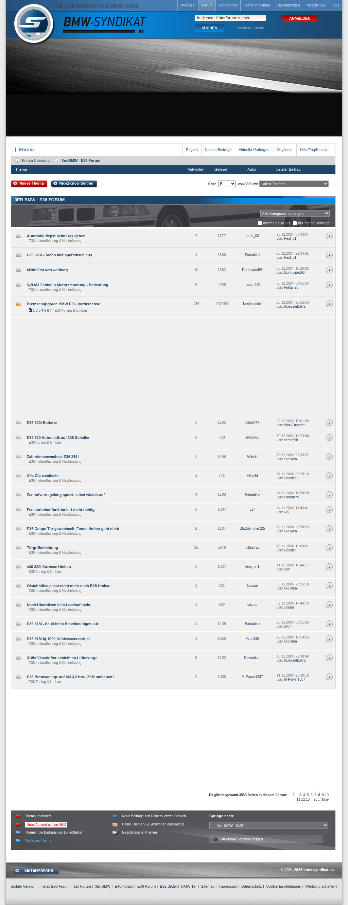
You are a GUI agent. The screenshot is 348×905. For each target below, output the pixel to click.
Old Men (290, 459)
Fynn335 (252, 639)
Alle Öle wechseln (43, 476)
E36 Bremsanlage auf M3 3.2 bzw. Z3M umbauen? (71, 677)
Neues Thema (31, 183)
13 (308, 799)
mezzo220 (252, 285)
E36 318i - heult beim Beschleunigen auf (62, 624)
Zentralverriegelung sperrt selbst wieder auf (66, 495)
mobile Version (23, 886)
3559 (325, 799)
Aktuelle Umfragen (254, 150)
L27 (252, 509)
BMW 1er (189, 886)
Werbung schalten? (321, 886)
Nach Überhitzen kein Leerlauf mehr (59, 605)
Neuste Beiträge (218, 150)
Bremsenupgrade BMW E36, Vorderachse (63, 304)
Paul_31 (290, 238)
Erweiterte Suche (250, 28)
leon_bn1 (252, 566)
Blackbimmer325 (252, 528)
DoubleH (290, 478)
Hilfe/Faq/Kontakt (314, 150)
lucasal (252, 585)
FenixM (252, 475)
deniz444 (252, 422)
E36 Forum (146, 886)
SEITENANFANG (38, 870)
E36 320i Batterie (42, 423)
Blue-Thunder (294, 425)
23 (315, 799)
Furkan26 (291, 287)
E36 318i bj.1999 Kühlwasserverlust (58, 639)
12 (303, 799)
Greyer (252, 456)
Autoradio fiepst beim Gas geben (56, 236)
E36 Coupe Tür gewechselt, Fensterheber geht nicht (73, 529)
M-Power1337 (252, 677)
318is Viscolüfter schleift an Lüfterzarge (62, 658)
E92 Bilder (168, 886)
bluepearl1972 (295, 306)
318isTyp (252, 547)
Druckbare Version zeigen (241, 839)
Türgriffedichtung (42, 548)
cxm (287, 569)
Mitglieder (285, 150)
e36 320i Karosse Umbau (49, 567)
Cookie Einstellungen (283, 886)
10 (327, 795)
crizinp (252, 605)
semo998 (252, 437)
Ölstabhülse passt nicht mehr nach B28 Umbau (68, 586)
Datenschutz (251, 886)
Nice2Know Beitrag (76, 183)
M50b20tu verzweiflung (47, 270)
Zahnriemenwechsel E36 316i (53, 457)
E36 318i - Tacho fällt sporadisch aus (59, 255)
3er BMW (103, 886)
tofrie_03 (252, 236)
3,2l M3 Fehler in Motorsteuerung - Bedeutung (67, 285)
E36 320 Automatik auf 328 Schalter (58, 438)
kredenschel (252, 304)
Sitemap (207, 886)
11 (298, 799)
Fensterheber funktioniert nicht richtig (60, 510)
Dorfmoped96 (252, 270)
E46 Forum (124, 886)
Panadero (252, 255)
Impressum (228, 886)
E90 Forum (60, 886)
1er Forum (82, 886)
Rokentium (252, 658)
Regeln (192, 150)
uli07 (287, 626)
